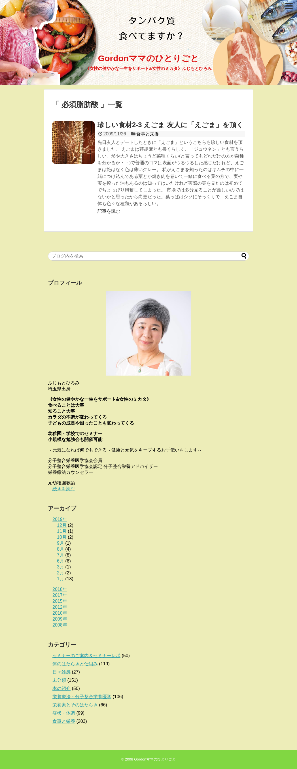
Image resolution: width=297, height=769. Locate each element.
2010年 (59, 613)
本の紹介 (61, 688)
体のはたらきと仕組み (75, 663)
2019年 (59, 519)
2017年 (59, 595)
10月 (62, 537)
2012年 (59, 607)
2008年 (59, 625)
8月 (60, 549)
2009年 (59, 619)
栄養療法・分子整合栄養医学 (81, 696)
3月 (60, 566)
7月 (60, 555)
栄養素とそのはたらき (75, 704)
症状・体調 (63, 713)
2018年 (59, 589)
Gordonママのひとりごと (148, 58)
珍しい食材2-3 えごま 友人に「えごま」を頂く (170, 125)
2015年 (59, 601)
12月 (62, 525)
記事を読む (108, 211)
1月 (60, 578)
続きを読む (63, 488)
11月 (62, 531)
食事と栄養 (147, 133)
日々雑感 (61, 672)
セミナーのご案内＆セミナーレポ (86, 655)
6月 (60, 561)
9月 (60, 543)
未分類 (59, 680)
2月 (60, 572)
